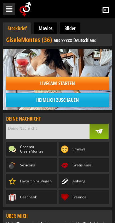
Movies (45, 28)
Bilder (69, 28)
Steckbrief (17, 28)
